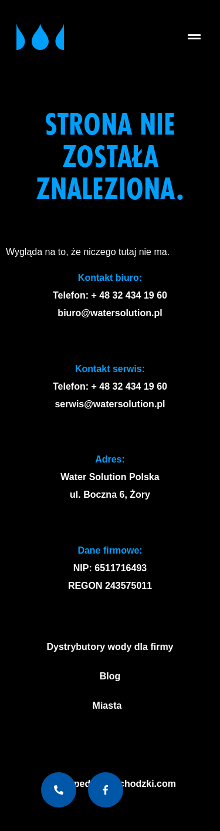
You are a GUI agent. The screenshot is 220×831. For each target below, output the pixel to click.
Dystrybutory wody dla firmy (109, 647)
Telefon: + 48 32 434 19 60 (110, 295)
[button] (194, 36)
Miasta (110, 706)
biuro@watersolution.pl (109, 313)
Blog (110, 676)
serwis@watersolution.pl (110, 404)
